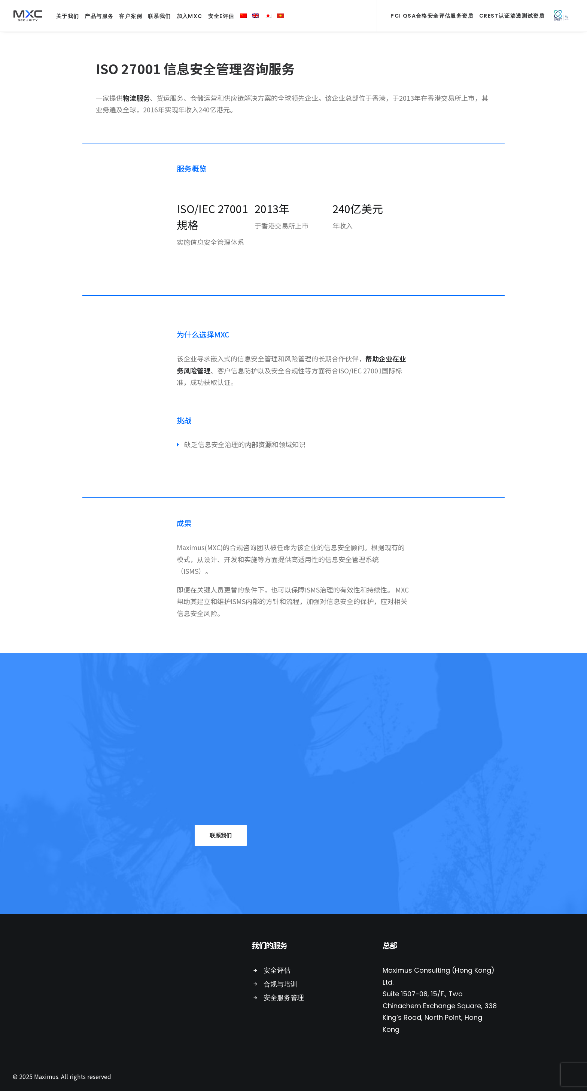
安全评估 (277, 970)
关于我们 (67, 16)
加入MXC (190, 16)
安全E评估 (221, 16)
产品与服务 (99, 16)
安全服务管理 (284, 997)
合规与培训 (280, 984)
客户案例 (130, 16)
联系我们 (159, 16)
